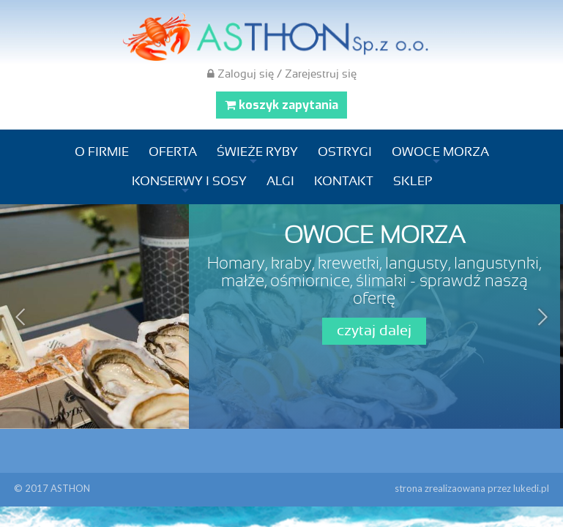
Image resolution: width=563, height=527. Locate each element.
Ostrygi (345, 152)
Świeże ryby (257, 152)
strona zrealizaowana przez (472, 488)
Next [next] (541, 317)
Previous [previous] (22, 317)
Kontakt (343, 181)
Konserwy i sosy (189, 181)
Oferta (173, 152)
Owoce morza (440, 152)
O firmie (102, 152)
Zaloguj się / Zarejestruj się (282, 74)
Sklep (412, 181)
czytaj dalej (374, 331)
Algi (280, 181)
